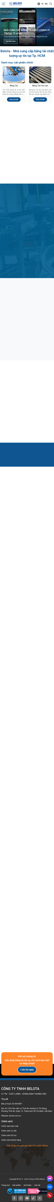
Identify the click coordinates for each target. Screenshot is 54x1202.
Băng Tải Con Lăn (40, 86)
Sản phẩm (16, 1185)
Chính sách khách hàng (11, 1140)
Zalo (50, 1187)
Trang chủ (5, 1185)
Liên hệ (37, 1185)
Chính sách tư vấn (8, 1131)
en (46, 4)
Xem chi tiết (14, 99)
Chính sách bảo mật (9, 1126)
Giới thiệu (27, 1185)
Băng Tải (14, 86)
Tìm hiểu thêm (11, 41)
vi (42, 4)
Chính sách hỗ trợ (8, 1135)
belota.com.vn (15, 1116)
